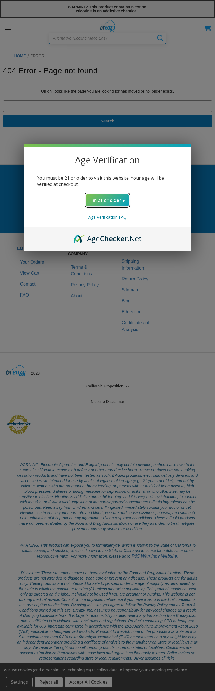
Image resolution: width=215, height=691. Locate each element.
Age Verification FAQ (107, 217)
